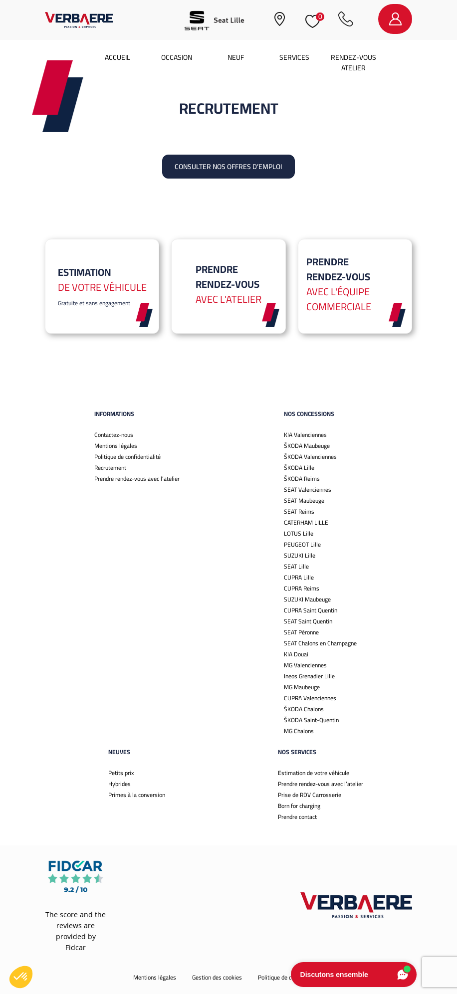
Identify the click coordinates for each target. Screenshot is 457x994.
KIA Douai (296, 654)
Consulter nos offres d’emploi (228, 166)
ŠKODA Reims (302, 478)
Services (294, 57)
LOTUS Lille (298, 533)
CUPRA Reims (301, 588)
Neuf (236, 57)
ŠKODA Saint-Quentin (311, 720)
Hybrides (119, 784)
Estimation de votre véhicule (313, 773)
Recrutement (110, 467)
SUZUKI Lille (299, 555)
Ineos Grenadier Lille (309, 676)
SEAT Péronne (301, 632)
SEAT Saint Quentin (308, 621)
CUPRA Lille (299, 577)
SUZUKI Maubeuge (307, 599)
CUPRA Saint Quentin (310, 610)
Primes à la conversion (136, 794)
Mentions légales (115, 445)
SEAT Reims (299, 511)
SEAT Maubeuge (304, 500)
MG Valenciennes (305, 665)
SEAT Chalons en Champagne (320, 643)
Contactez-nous (113, 434)
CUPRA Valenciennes (310, 698)
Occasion (176, 57)
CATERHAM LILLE (306, 522)
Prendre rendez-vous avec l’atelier (137, 478)
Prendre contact (297, 816)
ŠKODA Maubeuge (307, 445)
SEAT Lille (296, 566)
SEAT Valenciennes (307, 489)
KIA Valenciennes (305, 434)
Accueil (117, 57)
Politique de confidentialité (127, 456)
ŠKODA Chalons (304, 709)
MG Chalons (299, 731)
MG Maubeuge (302, 687)
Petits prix (121, 773)
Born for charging (299, 805)
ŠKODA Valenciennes (310, 456)
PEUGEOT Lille (302, 544)
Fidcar (75, 947)
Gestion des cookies (217, 977)
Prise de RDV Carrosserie (309, 794)
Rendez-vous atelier (353, 62)
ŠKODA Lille (299, 467)
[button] (21, 977)
